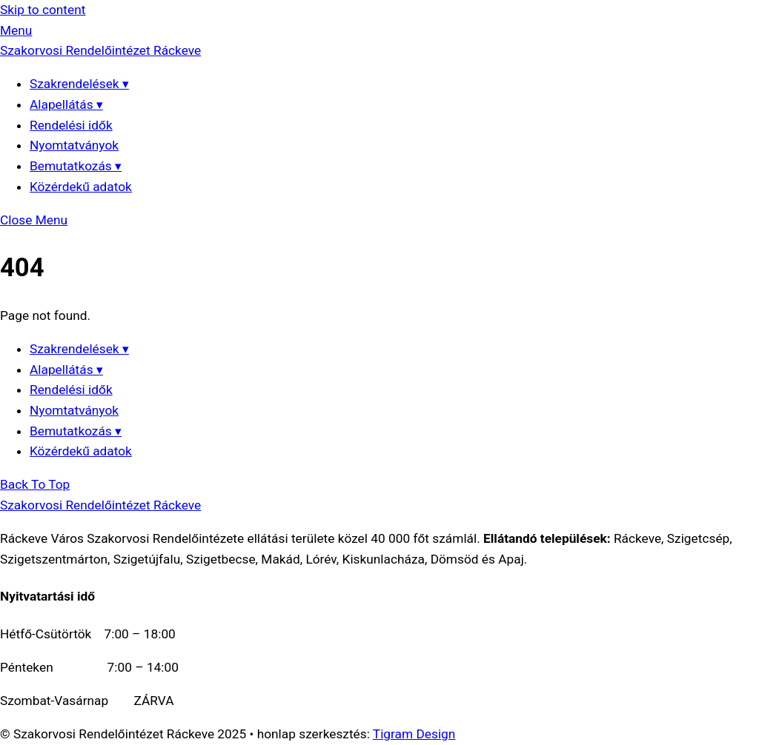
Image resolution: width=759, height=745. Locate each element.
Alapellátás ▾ (66, 104)
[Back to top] (35, 484)
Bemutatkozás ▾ (76, 165)
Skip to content (42, 9)
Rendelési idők (71, 125)
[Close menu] (33, 220)
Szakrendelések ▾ (79, 83)
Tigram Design (414, 733)
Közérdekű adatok (81, 186)
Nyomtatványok (74, 145)
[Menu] (16, 30)
